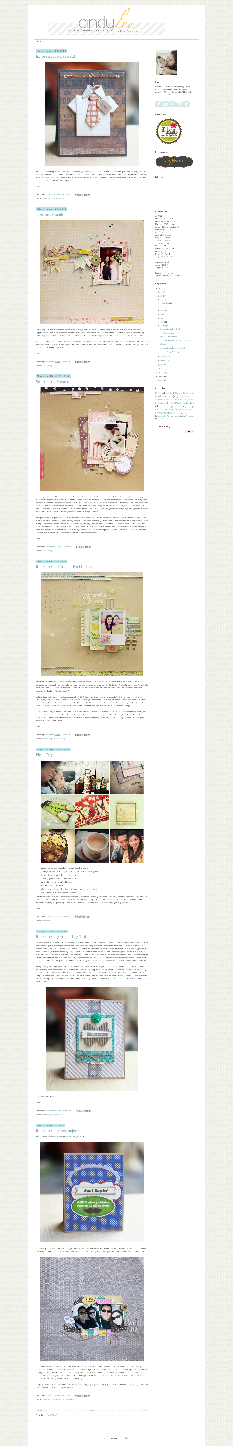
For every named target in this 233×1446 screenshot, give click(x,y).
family (177, 399)
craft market (169, 399)
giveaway (191, 399)
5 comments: (67, 546)
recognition (187, 409)
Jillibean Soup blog (124, 1375)
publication (173, 409)
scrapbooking (47, 366)
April (163, 322)
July (162, 310)
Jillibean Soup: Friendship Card (61, 937)
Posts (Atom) (52, 1415)
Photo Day (44, 755)
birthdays (178, 393)
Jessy (70, 882)
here (114, 705)
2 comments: (66, 1395)
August (164, 307)
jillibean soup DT (58, 198)
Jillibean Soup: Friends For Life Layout (67, 567)
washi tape (161, 419)
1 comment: (66, 916)
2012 (160, 365)
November (165, 303)
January (164, 360)
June (163, 314)
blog (145, 978)
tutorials (191, 416)
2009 (160, 376)
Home (38, 42)
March (163, 326)
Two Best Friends (50, 214)
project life (159, 409)
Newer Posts (41, 1410)
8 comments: (66, 735)
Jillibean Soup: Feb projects (58, 1131)
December (165, 299)
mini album (166, 407)
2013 (160, 296)
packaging (177, 407)
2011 (160, 369)
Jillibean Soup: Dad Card (55, 56)
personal (188, 407)
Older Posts (143, 1410)
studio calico (175, 416)
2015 (160, 288)
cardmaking (47, 198)
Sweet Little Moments (54, 382)
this (67, 699)
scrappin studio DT (186, 413)
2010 (160, 372)
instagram (46, 920)
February (164, 356)
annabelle (169, 393)
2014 (160, 292)
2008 (160, 380)
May (163, 318)
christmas (158, 399)
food (184, 399)
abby (157, 392)
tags (184, 416)
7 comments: (66, 194)
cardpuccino (185, 396)
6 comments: (67, 1110)
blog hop (189, 393)
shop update (162, 416)
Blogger (127, 1438)
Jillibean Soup (48, 177)
